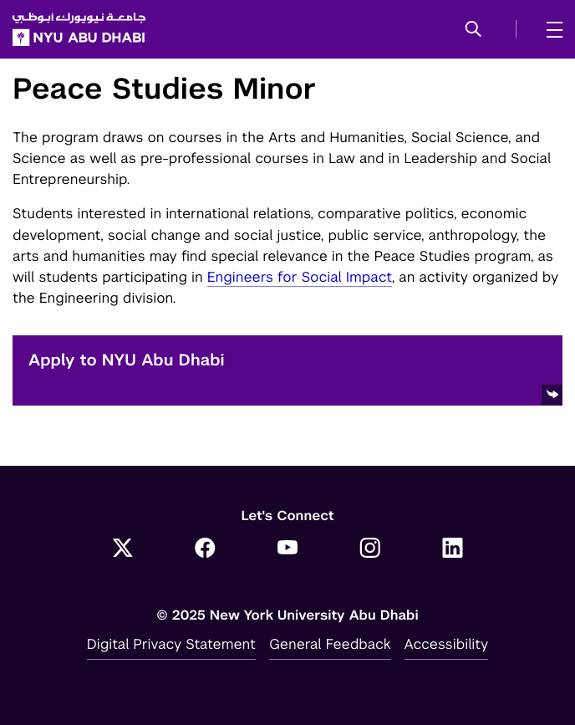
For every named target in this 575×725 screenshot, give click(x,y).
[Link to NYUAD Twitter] (122, 549)
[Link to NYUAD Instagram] (369, 549)
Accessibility (447, 644)
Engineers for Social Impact (299, 277)
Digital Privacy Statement (171, 644)
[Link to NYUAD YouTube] (288, 549)
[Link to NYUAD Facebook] (205, 549)
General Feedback (330, 644)
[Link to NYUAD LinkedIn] (452, 549)
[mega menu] (549, 29)
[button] (473, 30)
